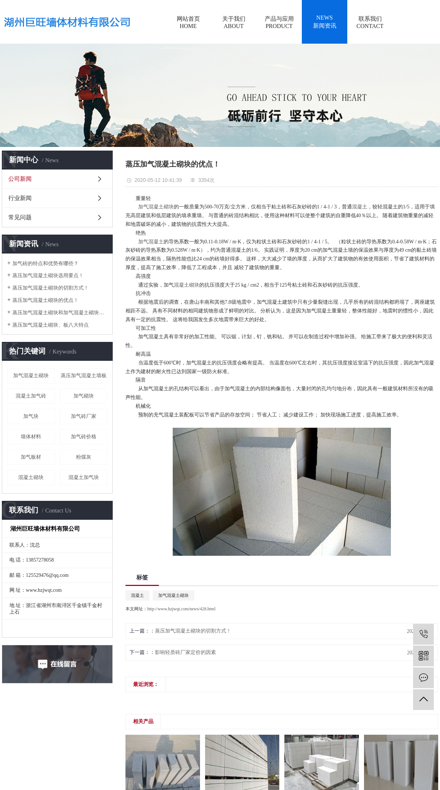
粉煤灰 (83, 457)
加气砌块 (83, 396)
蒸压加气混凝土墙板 (84, 375)
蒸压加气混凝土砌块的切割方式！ (50, 288)
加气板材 (31, 457)
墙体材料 (31, 436)
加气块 (31, 416)
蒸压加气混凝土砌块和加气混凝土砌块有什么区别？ (59, 312)
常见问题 (20, 217)
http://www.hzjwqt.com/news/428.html (181, 608)
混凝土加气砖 (31, 396)
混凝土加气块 (83, 477)
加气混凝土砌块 (31, 375)
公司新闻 (20, 179)
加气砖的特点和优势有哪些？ (45, 263)
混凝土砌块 (31, 477)
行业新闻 (20, 198)
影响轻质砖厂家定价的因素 (185, 652)
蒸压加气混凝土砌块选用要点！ (48, 275)
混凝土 (137, 595)
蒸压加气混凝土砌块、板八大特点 (50, 325)
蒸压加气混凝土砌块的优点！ (45, 300)
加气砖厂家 (83, 416)
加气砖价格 (83, 436)
